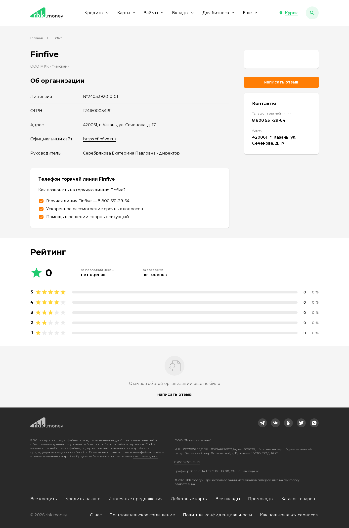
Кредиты (97, 12)
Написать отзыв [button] (281, 82)
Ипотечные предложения (135, 498)
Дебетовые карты (189, 498)
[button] (288, 12)
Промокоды (260, 498)
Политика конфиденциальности (217, 515)
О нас (96, 515)
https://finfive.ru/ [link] (99, 139)
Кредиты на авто (83, 498)
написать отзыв (174, 394)
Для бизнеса (218, 12)
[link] (281, 59)
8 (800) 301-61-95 (187, 462)
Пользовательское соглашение (142, 515)
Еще (250, 12)
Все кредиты (44, 498)
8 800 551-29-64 (269, 120)
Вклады (183, 12)
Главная (36, 38)
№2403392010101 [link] (100, 96)
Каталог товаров (298, 498)
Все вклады (228, 498)
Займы (154, 12)
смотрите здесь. (145, 456)
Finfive (57, 38)
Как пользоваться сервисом (289, 515)
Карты (126, 12)
